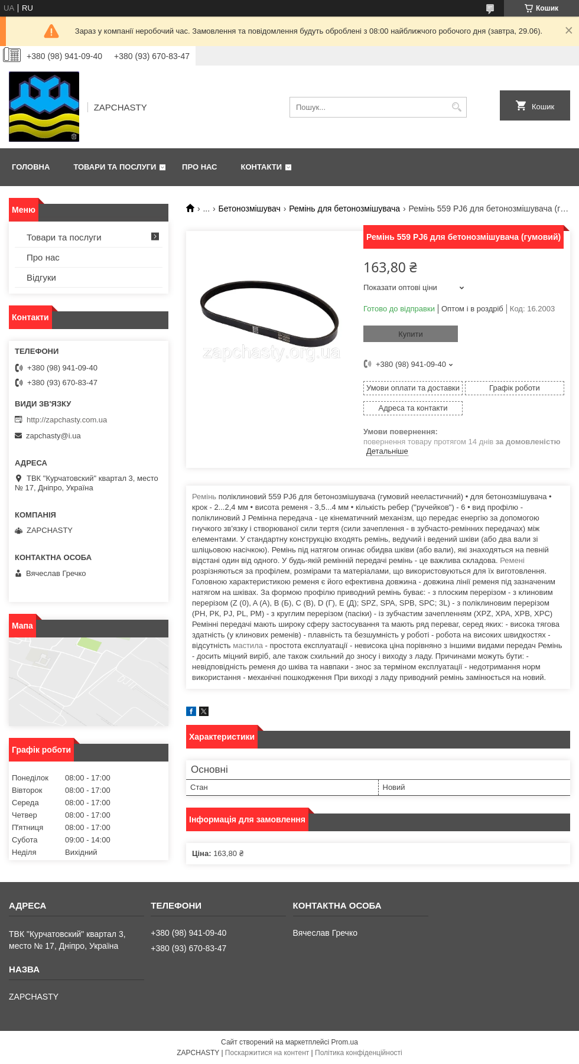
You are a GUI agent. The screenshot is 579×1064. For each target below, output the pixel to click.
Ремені (512, 560)
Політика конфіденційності (358, 1053)
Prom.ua (344, 1042)
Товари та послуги (114, 166)
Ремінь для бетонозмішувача (344, 208)
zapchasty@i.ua (53, 435)
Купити (410, 334)
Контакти (261, 166)
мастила (248, 645)
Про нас (199, 166)
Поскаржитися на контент (267, 1053)
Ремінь (204, 496)
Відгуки (41, 277)
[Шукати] (456, 107)
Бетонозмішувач (250, 208)
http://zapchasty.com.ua (67, 419)
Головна (31, 166)
